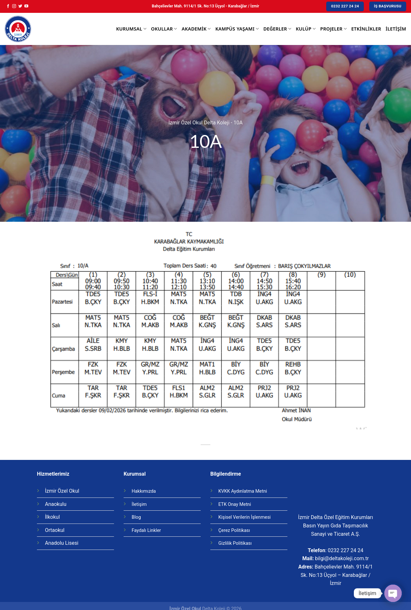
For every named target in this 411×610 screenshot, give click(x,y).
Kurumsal (131, 29)
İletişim (396, 29)
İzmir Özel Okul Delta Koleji (198, 123)
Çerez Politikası (234, 530)
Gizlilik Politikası (235, 543)
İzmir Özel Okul (62, 491)
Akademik (196, 29)
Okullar (164, 29)
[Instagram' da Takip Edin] (14, 6)
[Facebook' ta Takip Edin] (8, 6)
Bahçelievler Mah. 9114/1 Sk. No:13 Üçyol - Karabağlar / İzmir (205, 6)
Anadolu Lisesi (61, 543)
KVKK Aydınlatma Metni (242, 491)
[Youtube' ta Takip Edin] (26, 6)
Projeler (333, 29)
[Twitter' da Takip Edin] (20, 6)
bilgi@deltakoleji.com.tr (342, 558)
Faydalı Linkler (146, 530)
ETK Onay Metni (234, 504)
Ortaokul (55, 530)
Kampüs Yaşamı (237, 29)
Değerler (277, 29)
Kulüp (306, 29)
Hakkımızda (144, 491)
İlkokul (52, 517)
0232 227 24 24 (345, 550)
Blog (136, 517)
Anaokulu (55, 504)
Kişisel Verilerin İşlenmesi (244, 517)
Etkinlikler (366, 29)
